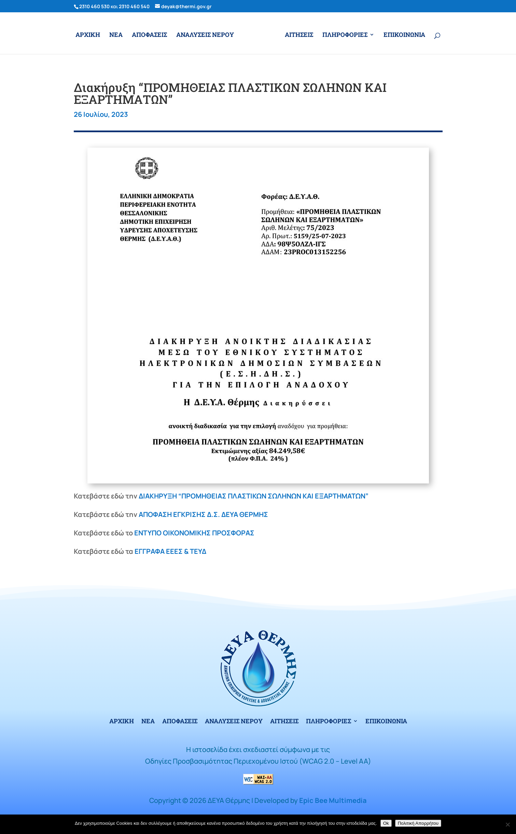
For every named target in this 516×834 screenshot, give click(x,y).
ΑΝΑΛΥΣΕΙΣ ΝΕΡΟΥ (205, 35)
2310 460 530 (94, 6)
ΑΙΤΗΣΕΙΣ (299, 35)
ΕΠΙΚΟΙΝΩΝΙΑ (404, 35)
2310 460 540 (134, 6)
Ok (386, 823)
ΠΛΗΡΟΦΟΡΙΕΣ (344, 35)
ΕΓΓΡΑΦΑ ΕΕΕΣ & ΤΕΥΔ (170, 551)
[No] (507, 824)
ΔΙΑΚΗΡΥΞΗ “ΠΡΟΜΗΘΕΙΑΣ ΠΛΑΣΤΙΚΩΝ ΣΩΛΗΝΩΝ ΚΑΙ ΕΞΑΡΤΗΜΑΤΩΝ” (253, 496)
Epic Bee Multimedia (333, 800)
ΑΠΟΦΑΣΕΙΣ (149, 35)
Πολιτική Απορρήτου (418, 823)
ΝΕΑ (116, 35)
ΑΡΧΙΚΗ (87, 35)
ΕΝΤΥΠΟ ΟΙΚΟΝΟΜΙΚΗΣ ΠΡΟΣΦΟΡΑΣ (194, 532)
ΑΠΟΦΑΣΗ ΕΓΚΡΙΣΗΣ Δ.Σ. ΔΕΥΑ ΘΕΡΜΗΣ (203, 514)
